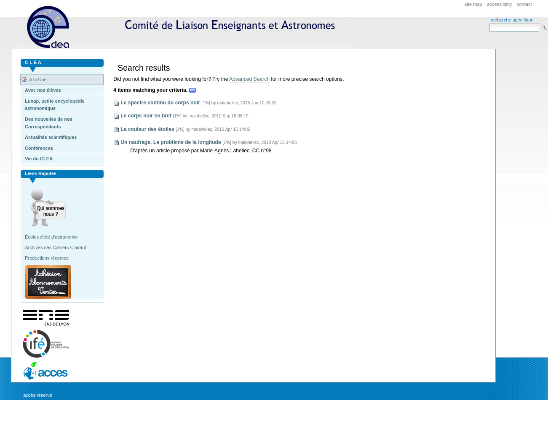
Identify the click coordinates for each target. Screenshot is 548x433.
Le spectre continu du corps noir (160, 103)
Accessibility (499, 4)
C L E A (33, 62)
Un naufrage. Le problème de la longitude (170, 142)
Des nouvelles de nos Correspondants (48, 123)
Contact (524, 4)
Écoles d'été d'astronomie (51, 236)
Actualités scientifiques (51, 137)
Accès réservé (37, 395)
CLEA (184, 27)
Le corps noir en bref (145, 116)
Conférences (39, 148)
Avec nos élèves (43, 90)
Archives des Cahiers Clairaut (55, 247)
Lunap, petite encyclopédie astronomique (55, 104)
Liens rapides (40, 173)
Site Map (473, 4)
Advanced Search (249, 79)
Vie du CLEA (39, 158)
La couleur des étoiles (147, 129)
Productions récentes (47, 257)
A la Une (38, 79)
